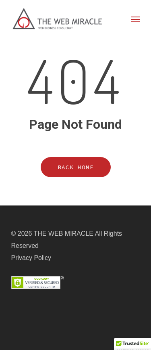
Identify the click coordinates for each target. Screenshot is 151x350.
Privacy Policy (31, 257)
